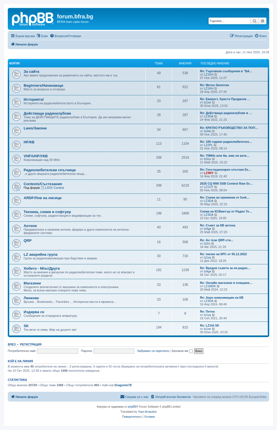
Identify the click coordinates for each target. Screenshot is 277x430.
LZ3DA (208, 116)
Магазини (32, 283)
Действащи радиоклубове (47, 113)
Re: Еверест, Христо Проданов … (225, 99)
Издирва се (34, 312)
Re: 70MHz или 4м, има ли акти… (224, 155)
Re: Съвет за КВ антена (217, 225)
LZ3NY (209, 173)
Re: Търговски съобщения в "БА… (226, 71)
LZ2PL (208, 145)
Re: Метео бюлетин (214, 85)
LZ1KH (208, 74)
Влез (12, 344)
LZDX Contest (52, 187)
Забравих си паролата (153, 350)
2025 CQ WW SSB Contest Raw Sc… (226, 183)
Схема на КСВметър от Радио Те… (226, 211)
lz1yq (207, 257)
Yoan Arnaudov (147, 411)
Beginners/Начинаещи (43, 85)
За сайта (31, 71)
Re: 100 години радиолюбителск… (226, 141)
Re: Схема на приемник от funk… (225, 197)
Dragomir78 (123, 385)
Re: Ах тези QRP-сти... (216, 240)
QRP (28, 240)
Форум (14, 63)
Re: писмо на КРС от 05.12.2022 (223, 254)
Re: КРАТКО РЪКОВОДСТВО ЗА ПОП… (229, 127)
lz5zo (207, 159)
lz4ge (207, 228)
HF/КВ (29, 142)
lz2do (207, 131)
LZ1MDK (210, 286)
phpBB (132, 406)
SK (26, 326)
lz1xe (207, 102)
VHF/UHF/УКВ (36, 156)
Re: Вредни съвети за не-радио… (225, 268)
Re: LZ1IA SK (209, 325)
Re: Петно (207, 311)
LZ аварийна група (41, 254)
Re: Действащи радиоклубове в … (226, 113)
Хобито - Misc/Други (42, 268)
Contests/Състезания (43, 184)
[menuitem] (65, 36)
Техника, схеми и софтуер (47, 212)
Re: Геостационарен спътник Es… (225, 169)
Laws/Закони (35, 128)
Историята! (34, 99)
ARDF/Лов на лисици (42, 198)
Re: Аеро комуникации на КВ (221, 297)
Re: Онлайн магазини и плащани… (226, 282)
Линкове (31, 298)
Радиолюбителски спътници (50, 170)
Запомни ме (182, 350)
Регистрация (31, 344)
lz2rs (207, 243)
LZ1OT (208, 187)
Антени (30, 226)
